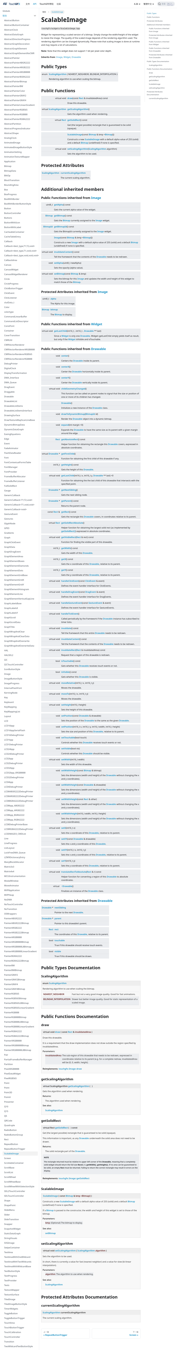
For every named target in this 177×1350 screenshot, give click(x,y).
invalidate (66, 628)
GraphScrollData (12, 622)
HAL (6, 650)
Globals (6, 11)
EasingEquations (12, 434)
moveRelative (68, 683)
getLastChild (60, 331)
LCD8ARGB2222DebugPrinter (18, 796)
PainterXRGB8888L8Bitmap (17, 1050)
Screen (7, 1158)
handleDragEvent (70, 591)
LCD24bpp (9, 749)
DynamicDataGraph (14, 429)
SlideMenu (9, 1210)
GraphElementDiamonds (16, 565)
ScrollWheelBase (12, 1181)
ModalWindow (11, 880)
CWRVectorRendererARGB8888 (19, 349)
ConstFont (9, 326)
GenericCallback (12, 495)
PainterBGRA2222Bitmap (16, 960)
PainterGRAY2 (11, 974)
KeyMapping (10, 706)
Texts (6, 1285)
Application (9, 161)
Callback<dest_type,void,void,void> (21, 255)
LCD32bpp (9, 768)
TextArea (8, 1252)
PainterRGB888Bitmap (15, 1017)
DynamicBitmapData (14, 424)
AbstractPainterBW (13, 86)
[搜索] (166, 4)
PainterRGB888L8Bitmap (16, 1021)
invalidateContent (63, 252)
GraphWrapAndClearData (16, 636)
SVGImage (9, 1242)
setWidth (65, 759)
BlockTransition (12, 180)
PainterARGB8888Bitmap (16, 942)
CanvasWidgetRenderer (16, 274)
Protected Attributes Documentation (155, 93)
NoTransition (10, 909)
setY (63, 860)
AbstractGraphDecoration (17, 43)
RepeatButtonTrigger (14, 1148)
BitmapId (48, 226)
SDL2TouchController (14, 1191)
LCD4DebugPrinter (13, 786)
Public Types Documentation (158, 61)
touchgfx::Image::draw (70, 1068)
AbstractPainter (12, 58)
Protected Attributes (155, 21)
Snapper (8, 1224)
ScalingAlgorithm (57, 74)
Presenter (9, 1101)
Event (7, 443)
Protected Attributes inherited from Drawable (160, 56)
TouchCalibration (12, 1332)
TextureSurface (11, 1294)
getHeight (66, 464)
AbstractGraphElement (15, 48)
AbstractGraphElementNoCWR (19, 53)
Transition (9, 1341)
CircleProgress (11, 283)
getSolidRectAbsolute (72, 522)
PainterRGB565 (11, 993)
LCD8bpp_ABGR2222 (14, 805)
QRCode (8, 1120)
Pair (6, 1054)
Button (7, 208)
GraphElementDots (13, 570)
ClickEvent (9, 293)
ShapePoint (10, 1205)
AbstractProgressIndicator (17, 128)
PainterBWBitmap (13, 970)
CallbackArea (10, 260)
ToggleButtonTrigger (14, 1318)
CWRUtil (8, 340)
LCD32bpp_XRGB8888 (15, 772)
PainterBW (9, 965)
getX (63, 559)
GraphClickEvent (12, 542)
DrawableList (10, 401)
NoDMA (8, 899)
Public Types (152, 13)
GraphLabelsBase (13, 603)
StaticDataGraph (12, 1233)
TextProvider (10, 1280)
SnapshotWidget (12, 1228)
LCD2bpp (8, 758)
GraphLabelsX (11, 608)
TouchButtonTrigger (14, 1327)
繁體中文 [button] (148, 3)
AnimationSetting (13, 152)
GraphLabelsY (11, 612)
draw (69, 98)
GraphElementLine (13, 594)
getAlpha (58, 204)
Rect (6, 1139)
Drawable (9, 396)
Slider (7, 1214)
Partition (8, 1064)
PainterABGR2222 (13, 918)
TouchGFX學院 (46, 3)
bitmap (54, 309)
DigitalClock (10, 368)
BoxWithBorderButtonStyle (17, 203)
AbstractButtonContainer (16, 25)
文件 (28, 3)
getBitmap (59, 215)
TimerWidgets (11, 1308)
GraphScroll (10, 617)
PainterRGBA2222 (13, 1031)
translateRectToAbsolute (73, 871)
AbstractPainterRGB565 (16, 109)
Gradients (9, 532)
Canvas (7, 264)
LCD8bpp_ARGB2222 (14, 810)
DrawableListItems (13, 406)
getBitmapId (60, 226)
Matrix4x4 (9, 871)
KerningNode (10, 692)
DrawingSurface (12, 415)
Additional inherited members (158, 25)
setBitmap (59, 273)
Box (6, 189)
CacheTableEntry (12, 236)
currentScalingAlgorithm (73, 172)
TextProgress (10, 1275)
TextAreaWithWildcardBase (17, 1266)
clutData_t (9, 302)
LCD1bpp (8, 739)
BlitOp (7, 175)
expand (65, 424)
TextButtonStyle (12, 1271)
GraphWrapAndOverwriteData (19, 645)
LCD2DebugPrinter (13, 763)
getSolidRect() (68, 531)
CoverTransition (12, 335)
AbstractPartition (12, 123)
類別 (5, 15)
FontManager (11, 467)
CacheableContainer (14, 232)
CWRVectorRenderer (14, 344)
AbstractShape (11, 133)
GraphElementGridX (14, 579)
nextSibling (60, 907)
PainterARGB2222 (13, 927)
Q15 (6, 1111)
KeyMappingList (12, 711)
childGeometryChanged (73, 388)
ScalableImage (11, 1153)
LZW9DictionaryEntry (14, 857)
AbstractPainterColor (14, 90)
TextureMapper (11, 1289)
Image (7, 674)
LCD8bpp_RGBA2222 (14, 819)
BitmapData (10, 170)
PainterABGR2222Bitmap (16, 923)
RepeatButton (11, 1144)
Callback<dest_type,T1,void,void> (20, 250)
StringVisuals (10, 1238)
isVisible (65, 672)
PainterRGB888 (11, 1012)
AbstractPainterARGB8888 (17, 72)
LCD (6, 721)
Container (9, 330)
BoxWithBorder (11, 199)
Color (7, 307)
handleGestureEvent (71, 602)
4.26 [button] (136, 3)
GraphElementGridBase (16, 575)
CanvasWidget (11, 269)
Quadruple (9, 1125)
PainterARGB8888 (13, 937)
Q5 (5, 1116)
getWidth (66, 548)
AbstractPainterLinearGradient (19, 105)
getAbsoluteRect (69, 439)
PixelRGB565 (10, 1078)
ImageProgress (11, 683)
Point (6, 1083)
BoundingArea (11, 185)
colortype (9, 311)
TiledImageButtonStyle (15, 1304)
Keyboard (9, 702)
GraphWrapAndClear (14, 631)
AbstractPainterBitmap (15, 81)
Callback (8, 241)
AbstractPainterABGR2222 (17, 62)
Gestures (8, 518)
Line (6, 838)
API (34, 3)
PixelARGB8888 (11, 1068)
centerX (65, 366)
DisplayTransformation (15, 373)
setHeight (66, 704)
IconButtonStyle (12, 669)
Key (6, 697)
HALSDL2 (8, 655)
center (64, 355)
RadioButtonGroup (13, 1134)
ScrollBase (9, 1167)
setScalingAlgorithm (77, 148)
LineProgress (10, 843)
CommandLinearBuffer (15, 316)
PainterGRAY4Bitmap (14, 989)
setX (63, 828)
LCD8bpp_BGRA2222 (14, 815)
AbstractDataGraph (13, 34)
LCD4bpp (8, 782)
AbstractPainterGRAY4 (15, 100)
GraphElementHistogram (16, 589)
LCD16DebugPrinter (14, 735)
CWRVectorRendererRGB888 (18, 358)
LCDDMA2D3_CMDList (15, 833)
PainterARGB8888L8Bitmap (17, 946)
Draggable (9, 391)
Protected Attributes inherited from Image (160, 36)
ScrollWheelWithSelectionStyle (19, 1186)
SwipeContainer (12, 1247)
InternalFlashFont (13, 688)
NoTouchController (13, 904)
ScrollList (8, 1172)
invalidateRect (68, 650)
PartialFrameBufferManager (18, 1059)
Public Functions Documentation (159, 69)
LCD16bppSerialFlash (14, 730)
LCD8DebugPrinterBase (16, 824)
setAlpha (58, 262)
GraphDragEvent (12, 551)
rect (56, 929)
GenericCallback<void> (15, 509)
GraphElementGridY (14, 584)
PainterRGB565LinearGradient (19, 1007)
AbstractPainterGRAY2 (15, 95)
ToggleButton (11, 1313)
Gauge (7, 490)
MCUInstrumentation (14, 876)
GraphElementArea (13, 556)
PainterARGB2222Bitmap (16, 932)
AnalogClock (10, 137)
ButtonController (12, 213)
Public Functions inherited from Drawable (159, 49)
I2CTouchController (13, 664)
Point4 (7, 1097)
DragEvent (9, 387)
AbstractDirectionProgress (17, 39)
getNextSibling (68, 489)
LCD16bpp (9, 725)
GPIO (6, 528)
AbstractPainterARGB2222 (17, 67)
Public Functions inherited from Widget (159, 43)
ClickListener (10, 297)
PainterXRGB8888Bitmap (16, 1045)
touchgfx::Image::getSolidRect (74, 1178)
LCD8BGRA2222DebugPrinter (18, 800)
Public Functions (153, 17)
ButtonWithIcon (12, 222)
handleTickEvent (69, 613)
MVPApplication (12, 890)
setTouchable (68, 737)
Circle (7, 279)
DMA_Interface (11, 377)
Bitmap (7, 166)
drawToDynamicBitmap (73, 414)
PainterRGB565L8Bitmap (16, 1003)
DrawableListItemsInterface (18, 410)
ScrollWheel (10, 1177)
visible (57, 951)
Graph (7, 537)
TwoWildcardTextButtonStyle (18, 1346)
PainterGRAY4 (11, 984)
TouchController (12, 1337)
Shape (7, 1200)
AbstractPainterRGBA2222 (17, 119)
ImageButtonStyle (13, 678)
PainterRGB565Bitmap (15, 998)
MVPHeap (9, 895)
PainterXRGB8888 (13, 1040)
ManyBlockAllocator (14, 862)
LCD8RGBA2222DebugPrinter (18, 829)
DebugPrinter (11, 363)
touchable (59, 940)
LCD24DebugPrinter (14, 753)
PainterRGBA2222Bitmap (16, 1036)
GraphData (9, 547)
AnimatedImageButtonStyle (18, 147)
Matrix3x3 (9, 866)
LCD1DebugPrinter (13, 744)
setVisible (66, 748)
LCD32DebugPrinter (14, 777)
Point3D (8, 1092)
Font (6, 457)
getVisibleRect (68, 537)
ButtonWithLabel (12, 227)
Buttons (8, 217)
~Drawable (66, 886)
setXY (64, 838)
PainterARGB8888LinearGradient (20, 951)
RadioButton (10, 1130)
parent (57, 918)
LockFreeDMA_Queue (14, 852)
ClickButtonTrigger (13, 288)
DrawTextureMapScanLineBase (19, 420)
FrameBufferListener (14, 481)
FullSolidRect (10, 485)
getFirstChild (67, 453)
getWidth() (91, 1164)
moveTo (65, 693)
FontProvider (10, 471)
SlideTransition (11, 1219)
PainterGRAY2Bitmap (14, 979)
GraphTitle (9, 626)
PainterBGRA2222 (13, 956)
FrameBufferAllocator (15, 476)
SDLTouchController (14, 1195)
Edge (6, 438)
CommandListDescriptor (16, 321)
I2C (5, 659)
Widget (67, 57)
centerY (65, 377)
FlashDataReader (12, 453)
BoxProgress (10, 194)
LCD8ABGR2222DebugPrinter (18, 791)
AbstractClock (11, 29)
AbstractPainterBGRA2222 (17, 76)
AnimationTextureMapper (17, 156)
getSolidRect (73, 120)
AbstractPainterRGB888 (16, 114)
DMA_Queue (10, 382)
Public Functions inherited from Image (159, 29)
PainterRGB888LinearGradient (19, 1026)
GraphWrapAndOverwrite (16, 641)
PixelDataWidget (12, 1073)
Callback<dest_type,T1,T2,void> (19, 246)
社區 (59, 3)
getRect (65, 511)
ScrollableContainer (14, 1163)
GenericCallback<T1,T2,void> (18, 500)
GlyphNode (9, 523)
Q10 (6, 1106)
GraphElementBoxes (14, 561)
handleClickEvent (70, 581)
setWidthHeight (69, 770)
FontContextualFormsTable (17, 462)
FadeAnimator (11, 448)
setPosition (67, 715)
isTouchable (67, 661)
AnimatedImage (12, 142)
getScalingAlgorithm (77, 109)
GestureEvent (11, 514)
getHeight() (102, 1164)
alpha (53, 298)
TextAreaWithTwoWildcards (17, 1261)
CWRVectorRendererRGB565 (18, 354)
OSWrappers (10, 913)
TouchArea (9, 1322)
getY (63, 570)
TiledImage (9, 1299)
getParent (66, 500)
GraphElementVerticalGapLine (19, 598)
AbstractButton (11, 20)
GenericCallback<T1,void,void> (19, 504)
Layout (7, 716)
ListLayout (9, 847)
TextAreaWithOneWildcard (17, 1257)
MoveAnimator (11, 885)
